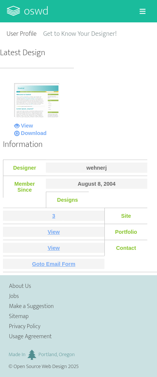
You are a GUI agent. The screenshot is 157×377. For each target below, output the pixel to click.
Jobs (14, 296)
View (27, 126)
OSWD (36, 11)
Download (34, 133)
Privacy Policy (24, 326)
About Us (20, 286)
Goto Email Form (53, 264)
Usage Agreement (30, 337)
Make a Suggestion (31, 306)
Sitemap (19, 316)
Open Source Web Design (40, 366)
